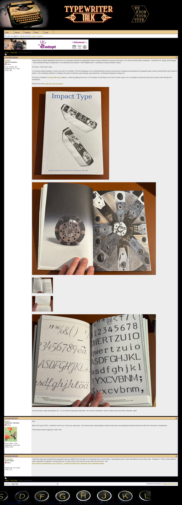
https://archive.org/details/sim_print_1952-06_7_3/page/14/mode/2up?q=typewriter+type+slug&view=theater (68, 463)
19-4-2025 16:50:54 (11, 456)
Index (7, 32)
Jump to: (31, 484)
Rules (36, 32)
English (50, 77)
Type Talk (13, 52)
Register (27, 32)
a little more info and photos (54, 84)
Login (46, 32)
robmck (7, 60)
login (33, 36)
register (39, 36)
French (59, 77)
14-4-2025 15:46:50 (11, 57)
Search (17, 32)
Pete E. (7, 421)
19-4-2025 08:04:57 (11, 418)
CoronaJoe (9, 459)
